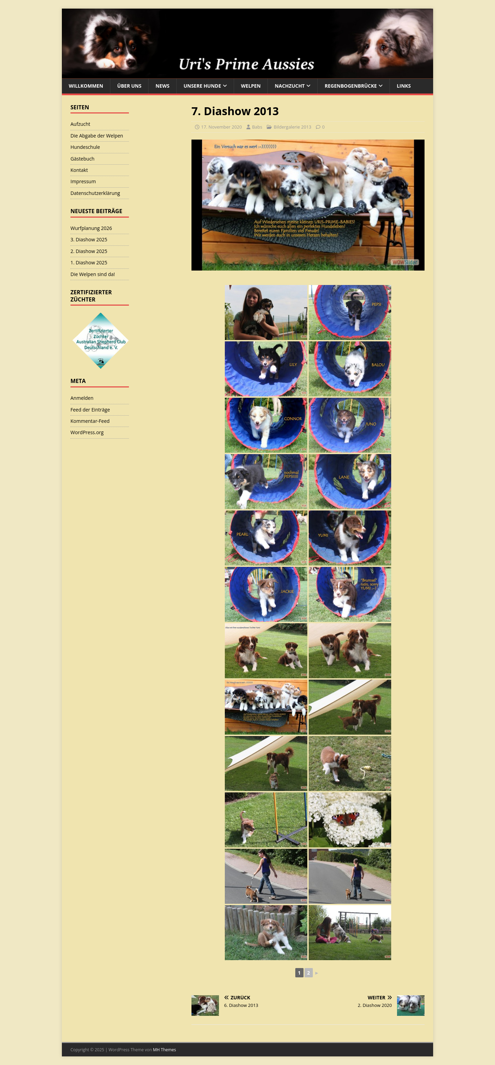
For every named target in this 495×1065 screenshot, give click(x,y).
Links (404, 86)
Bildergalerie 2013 (292, 127)
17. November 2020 (221, 127)
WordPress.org (86, 432)
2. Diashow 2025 (88, 251)
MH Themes (164, 1050)
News (162, 86)
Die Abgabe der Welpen (96, 135)
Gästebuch (82, 158)
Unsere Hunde (202, 86)
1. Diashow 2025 (88, 262)
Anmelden (82, 398)
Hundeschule (85, 147)
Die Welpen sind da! (92, 274)
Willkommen (86, 86)
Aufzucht (80, 124)
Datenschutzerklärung (95, 193)
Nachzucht (290, 86)
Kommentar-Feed (90, 421)
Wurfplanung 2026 (91, 228)
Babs (257, 127)
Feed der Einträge (90, 409)
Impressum (83, 181)
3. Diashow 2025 (88, 239)
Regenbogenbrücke (350, 86)
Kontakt (79, 170)
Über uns (129, 86)
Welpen (251, 86)
